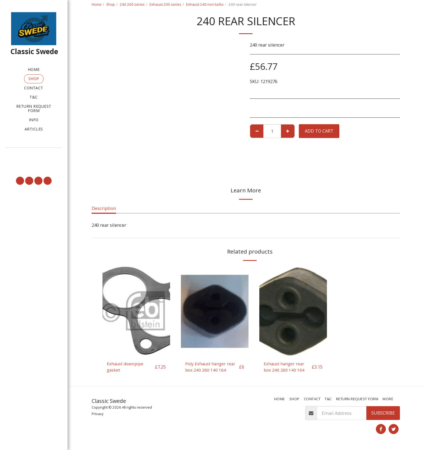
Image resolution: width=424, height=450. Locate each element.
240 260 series (132, 4)
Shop (110, 4)
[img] (136, 311)
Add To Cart (319, 131)
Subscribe (383, 414)
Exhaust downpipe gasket (126, 367)
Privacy (98, 414)
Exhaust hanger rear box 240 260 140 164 (285, 367)
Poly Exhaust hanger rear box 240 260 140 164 (211, 367)
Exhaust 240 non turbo (205, 4)
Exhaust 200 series (165, 4)
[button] (34, 155)
